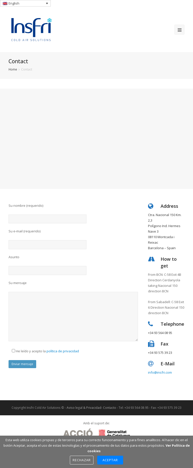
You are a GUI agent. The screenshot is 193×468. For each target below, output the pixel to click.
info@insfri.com (160, 372)
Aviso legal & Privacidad (84, 408)
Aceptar (110, 460)
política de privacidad (62, 351)
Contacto (109, 408)
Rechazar (82, 460)
